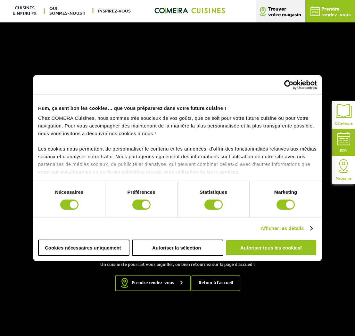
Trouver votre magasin (284, 12)
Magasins (344, 170)
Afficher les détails (282, 228)
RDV (343, 142)
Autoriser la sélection (176, 247)
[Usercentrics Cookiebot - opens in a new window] (289, 84)
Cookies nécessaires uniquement (83, 247)
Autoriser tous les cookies (270, 247)
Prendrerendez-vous (330, 12)
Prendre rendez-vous (153, 283)
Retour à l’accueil (216, 283)
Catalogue (343, 115)
